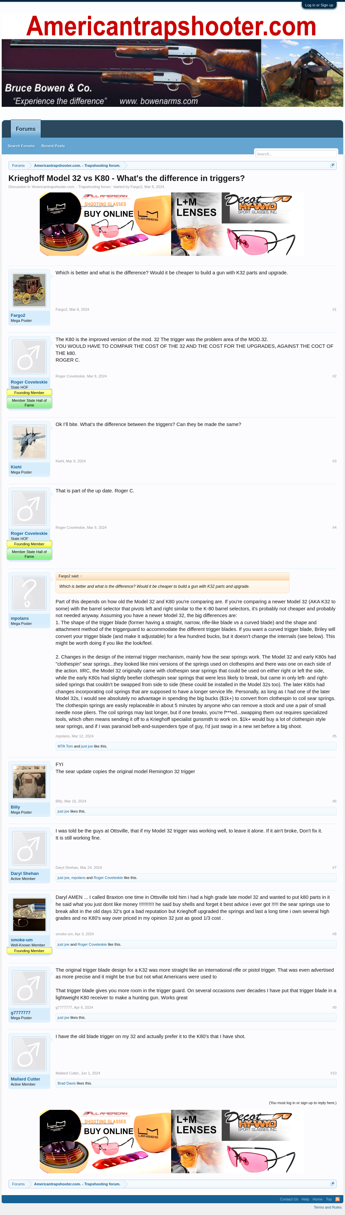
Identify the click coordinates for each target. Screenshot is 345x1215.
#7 (335, 867)
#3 (335, 461)
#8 (335, 934)
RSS (337, 1199)
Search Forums (21, 146)
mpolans (20, 618)
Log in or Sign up (319, 5)
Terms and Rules (328, 1207)
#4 (335, 527)
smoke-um (22, 939)
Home (317, 1199)
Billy (15, 807)
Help (305, 1199)
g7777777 (21, 1012)
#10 (334, 1073)
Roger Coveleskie (29, 382)
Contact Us (289, 1199)
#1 (335, 309)
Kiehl (16, 466)
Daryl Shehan (25, 873)
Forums (26, 129)
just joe (87, 746)
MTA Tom (65, 746)
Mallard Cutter (25, 1079)
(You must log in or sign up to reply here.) (303, 1103)
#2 (335, 376)
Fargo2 (136, 187)
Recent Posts (53, 146)
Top (329, 1199)
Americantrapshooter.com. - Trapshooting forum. (72, 187)
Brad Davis (67, 1083)
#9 (335, 1007)
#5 (335, 736)
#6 (335, 801)
